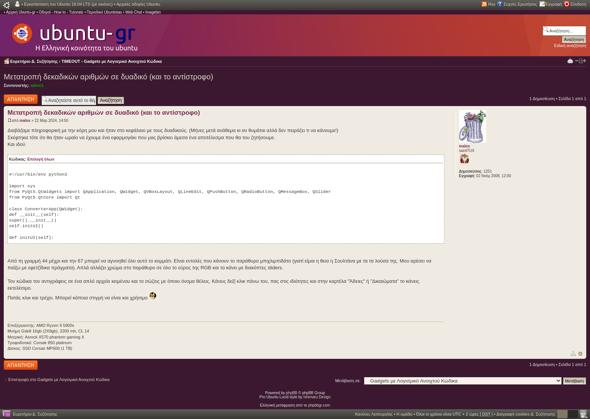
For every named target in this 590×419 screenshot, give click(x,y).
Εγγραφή (554, 4)
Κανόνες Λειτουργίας (373, 414)
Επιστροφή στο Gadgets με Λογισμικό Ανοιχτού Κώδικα (58, 379)
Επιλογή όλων (40, 159)
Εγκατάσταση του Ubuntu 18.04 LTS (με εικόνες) (68, 4)
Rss (491, 4)
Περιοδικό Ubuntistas (104, 12)
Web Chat (133, 12)
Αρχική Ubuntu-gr (20, 12)
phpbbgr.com (319, 405)
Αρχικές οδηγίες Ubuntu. (138, 4)
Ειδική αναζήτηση (570, 45)
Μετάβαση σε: (348, 380)
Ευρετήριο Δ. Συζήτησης (34, 61)
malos (25, 120)
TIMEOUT (71, 61)
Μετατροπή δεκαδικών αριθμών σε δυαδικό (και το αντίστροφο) (108, 77)
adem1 (37, 85)
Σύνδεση (578, 4)
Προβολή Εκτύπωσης (570, 60)
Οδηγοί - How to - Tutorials (61, 12)
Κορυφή (580, 354)
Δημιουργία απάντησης (21, 99)
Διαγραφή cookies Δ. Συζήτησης (525, 414)
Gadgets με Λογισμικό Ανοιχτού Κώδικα (123, 61)
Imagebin (153, 12)
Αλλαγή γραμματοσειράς (580, 61)
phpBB (291, 393)
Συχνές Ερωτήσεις (520, 4)
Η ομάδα (404, 414)
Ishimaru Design (316, 397)
